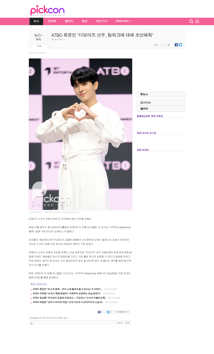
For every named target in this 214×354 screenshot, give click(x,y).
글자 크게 (161, 45)
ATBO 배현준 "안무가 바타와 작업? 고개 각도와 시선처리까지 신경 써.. (68, 302)
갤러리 (69, 21)
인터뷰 (52, 21)
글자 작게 (164, 45)
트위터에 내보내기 (180, 44)
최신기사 (101, 21)
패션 (84, 21)
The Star (52, 11)
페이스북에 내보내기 (176, 44)
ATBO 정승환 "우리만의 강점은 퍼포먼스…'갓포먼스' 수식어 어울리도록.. (70, 297)
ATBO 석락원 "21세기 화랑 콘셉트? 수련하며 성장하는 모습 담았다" (67, 293)
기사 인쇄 (168, 45)
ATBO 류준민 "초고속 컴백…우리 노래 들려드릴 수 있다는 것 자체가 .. (68, 289)
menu (198, 21)
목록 (120, 323)
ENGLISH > (123, 21)
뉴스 (36, 21)
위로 (127, 323)
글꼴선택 (156, 45)
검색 (191, 21)
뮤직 (38, 39)
